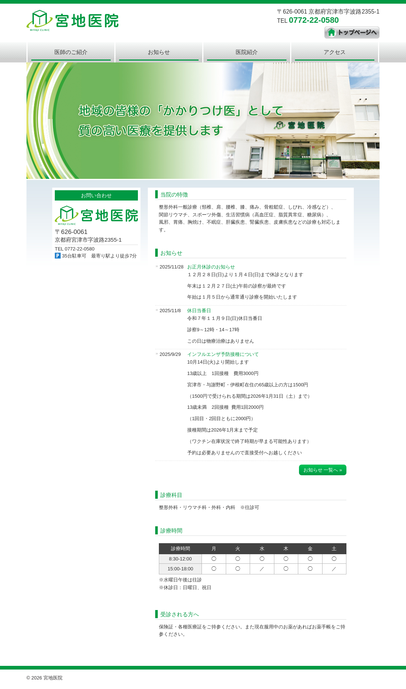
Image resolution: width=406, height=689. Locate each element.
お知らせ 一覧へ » (322, 470)
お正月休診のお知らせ (211, 267)
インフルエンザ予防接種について (223, 354)
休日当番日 (199, 310)
